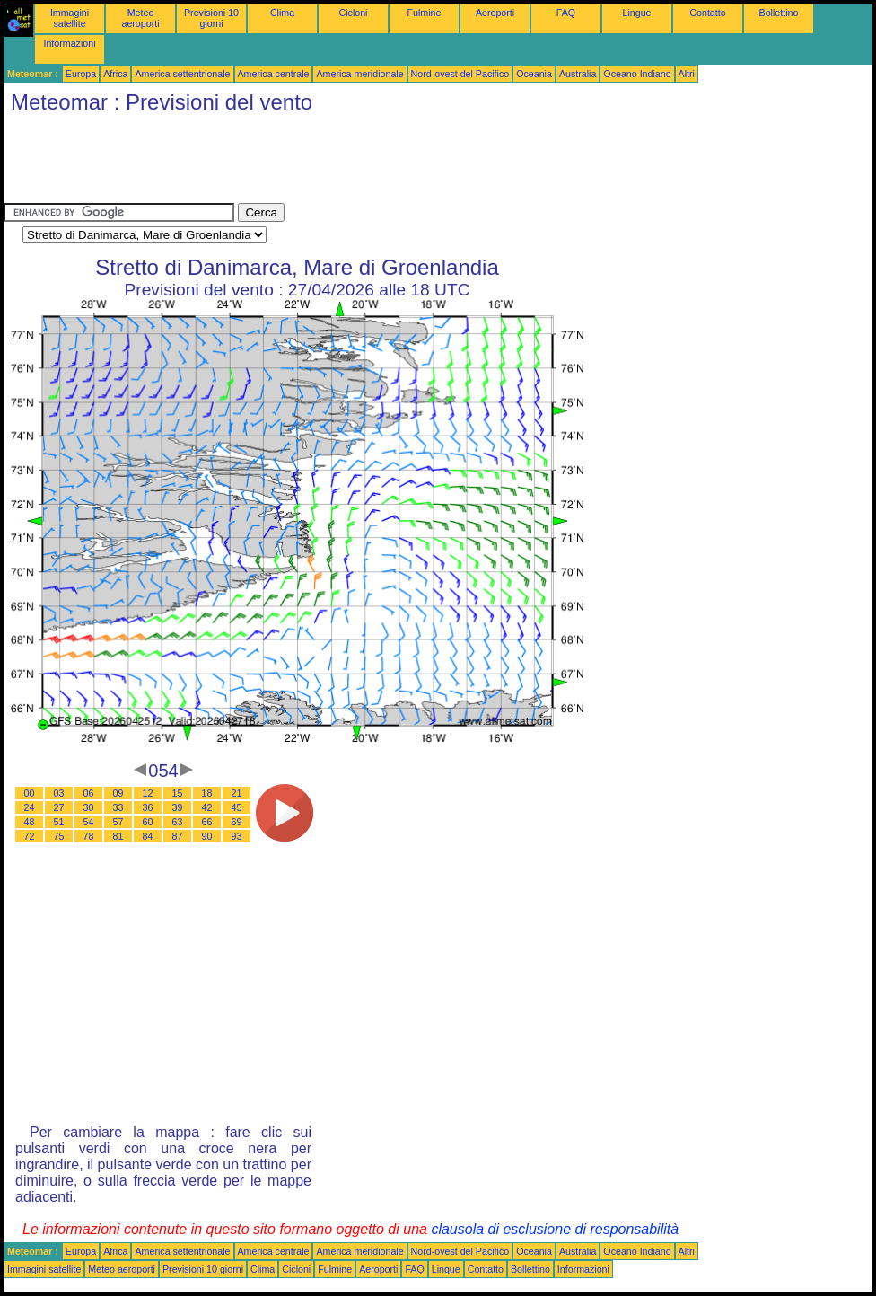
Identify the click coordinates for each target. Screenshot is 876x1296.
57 (118, 821)
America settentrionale (182, 73)
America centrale (274, 73)
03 (59, 793)
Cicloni (353, 12)
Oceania (534, 73)
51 (59, 821)
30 (88, 807)
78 (88, 836)
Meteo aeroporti (140, 18)
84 (148, 836)
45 (237, 807)
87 (177, 836)
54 (88, 821)
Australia (577, 73)
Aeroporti (495, 12)
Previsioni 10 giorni (211, 18)
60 (148, 821)
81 (118, 836)
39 (177, 807)
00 (29, 793)
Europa (81, 73)
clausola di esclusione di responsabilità (555, 1229)
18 (207, 793)
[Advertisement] (330, 162)
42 (207, 807)
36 (148, 807)
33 (118, 807)
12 (148, 793)
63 (177, 821)
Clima (282, 12)
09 (118, 793)
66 (207, 821)
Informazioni (69, 43)
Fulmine (424, 12)
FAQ (565, 12)
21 (237, 793)
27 (59, 807)
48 (29, 821)
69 (237, 821)
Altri (687, 73)
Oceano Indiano (636, 73)
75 (59, 836)
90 (207, 836)
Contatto (707, 12)
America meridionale (359, 73)
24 (29, 807)
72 (29, 836)
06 (88, 793)
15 (177, 793)
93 (237, 836)
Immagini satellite (69, 18)
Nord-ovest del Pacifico (460, 73)
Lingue (637, 12)
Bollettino (779, 12)
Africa (115, 73)
